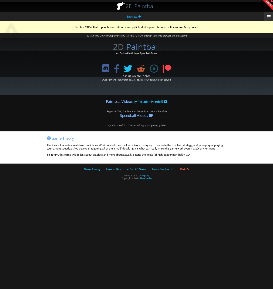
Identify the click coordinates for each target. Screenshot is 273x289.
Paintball (141, 6)
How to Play (113, 169)
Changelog (144, 175)
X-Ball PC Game (136, 169)
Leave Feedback (163, 169)
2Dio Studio (145, 178)
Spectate (134, 16)
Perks (184, 169)
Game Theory (92, 169)
